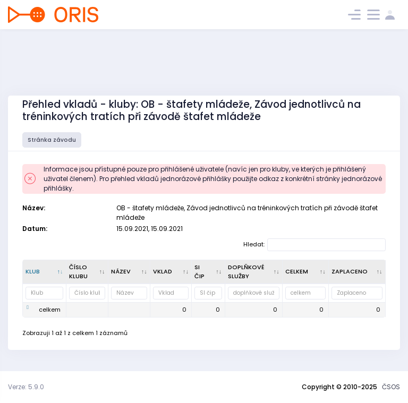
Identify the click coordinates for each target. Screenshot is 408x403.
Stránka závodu (52, 140)
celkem (50, 309)
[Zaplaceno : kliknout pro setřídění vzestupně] (357, 272)
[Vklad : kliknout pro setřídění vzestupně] (171, 272)
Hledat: (314, 244)
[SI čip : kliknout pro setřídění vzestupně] (208, 272)
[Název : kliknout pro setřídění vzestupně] (129, 272)
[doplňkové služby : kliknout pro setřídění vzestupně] (254, 272)
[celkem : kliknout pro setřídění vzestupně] (306, 272)
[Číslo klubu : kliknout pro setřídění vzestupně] (87, 272)
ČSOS (391, 386)
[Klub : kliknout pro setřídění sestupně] (44, 272)
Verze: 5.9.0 (26, 386)
